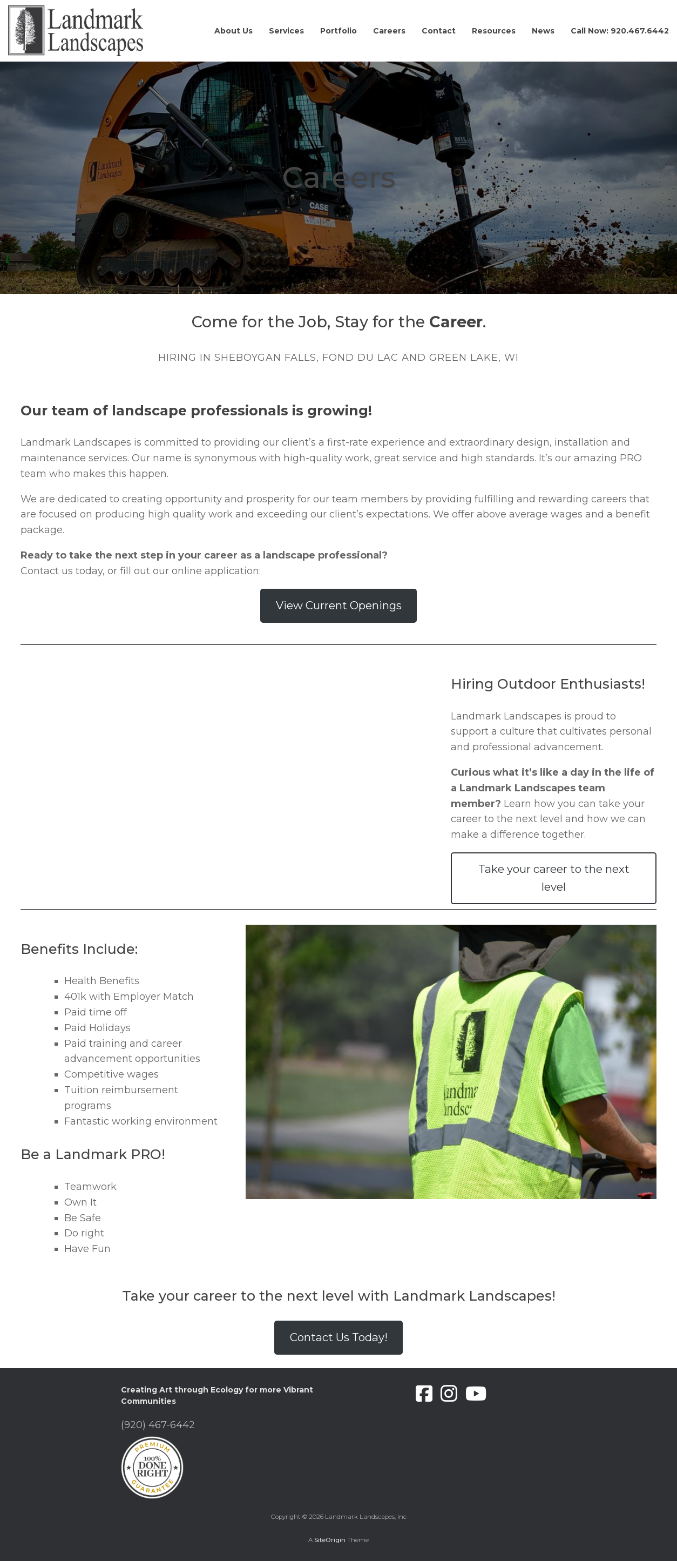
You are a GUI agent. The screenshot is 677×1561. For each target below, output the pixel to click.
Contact (439, 31)
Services (286, 31)
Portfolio (338, 31)
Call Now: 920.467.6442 (620, 31)
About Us (233, 31)
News (543, 31)
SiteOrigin (330, 1540)
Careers (389, 31)
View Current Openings (339, 605)
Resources (494, 31)
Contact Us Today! (339, 1337)
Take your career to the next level (553, 877)
